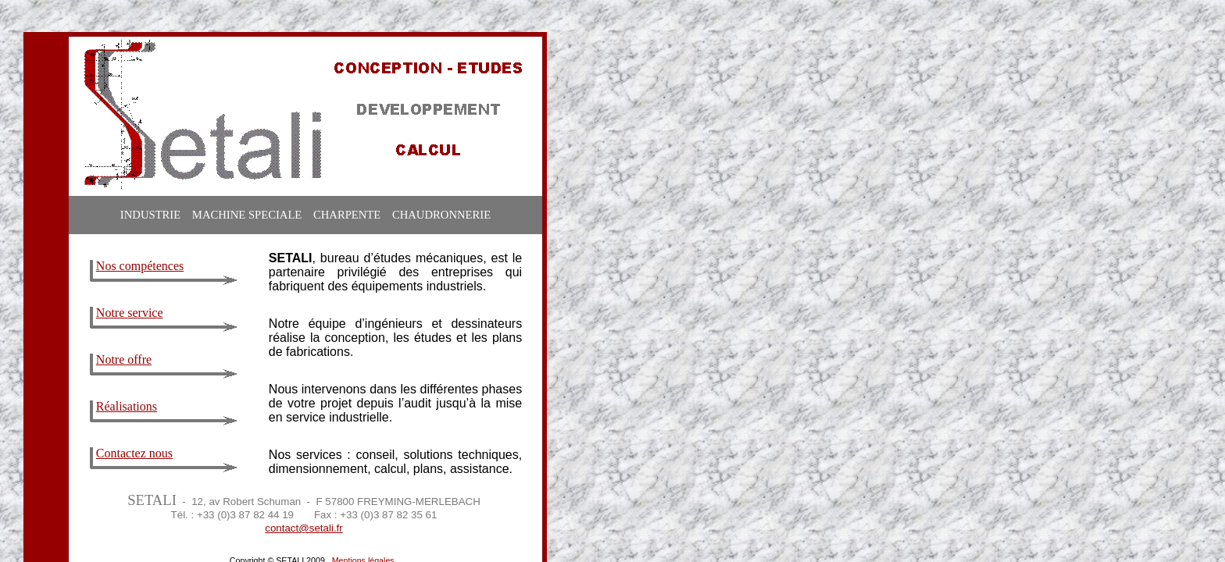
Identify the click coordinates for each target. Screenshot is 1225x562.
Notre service (129, 312)
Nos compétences (140, 265)
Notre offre (124, 359)
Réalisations (126, 406)
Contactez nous (134, 453)
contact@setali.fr (303, 528)
